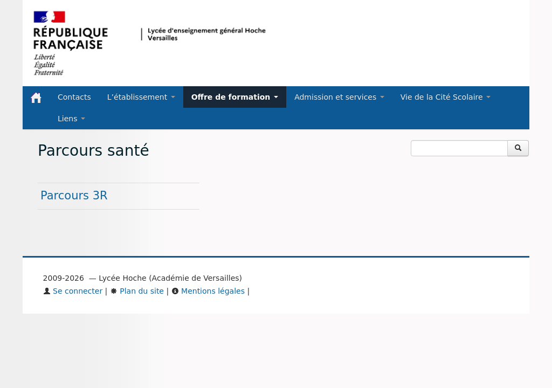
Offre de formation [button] (235, 97)
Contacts (74, 97)
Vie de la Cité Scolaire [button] (446, 97)
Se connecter (73, 291)
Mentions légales (208, 291)
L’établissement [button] (141, 97)
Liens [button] (71, 118)
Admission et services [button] (339, 97)
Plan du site (137, 291)
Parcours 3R (74, 195)
